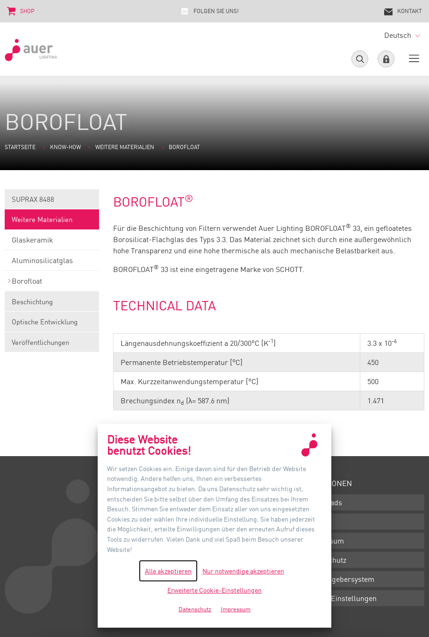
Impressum (325, 540)
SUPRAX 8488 (52, 202)
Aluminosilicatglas (52, 263)
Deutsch (402, 35)
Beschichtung (52, 304)
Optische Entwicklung (52, 324)
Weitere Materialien (124, 146)
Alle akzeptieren (168, 571)
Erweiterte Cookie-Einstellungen (214, 590)
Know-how (65, 146)
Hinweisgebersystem (340, 579)
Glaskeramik (52, 242)
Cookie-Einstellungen (341, 598)
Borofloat (52, 283)
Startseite (20, 146)
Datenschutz (326, 560)
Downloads (324, 502)
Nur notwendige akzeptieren (243, 571)
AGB (313, 521)
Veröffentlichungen (52, 345)
